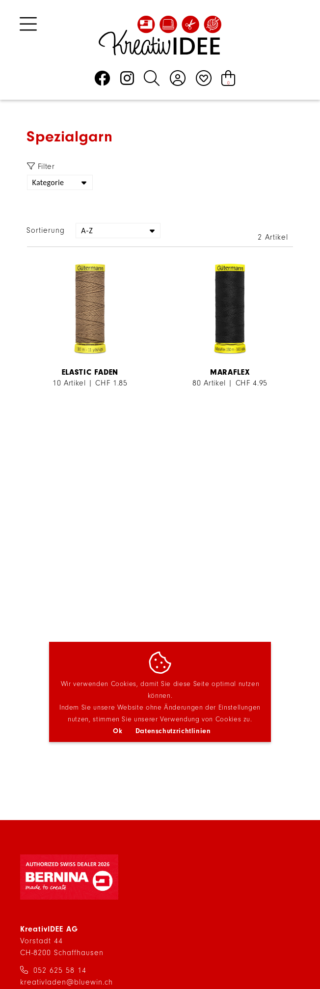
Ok (117, 731)
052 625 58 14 (59, 970)
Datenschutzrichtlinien (173, 731)
